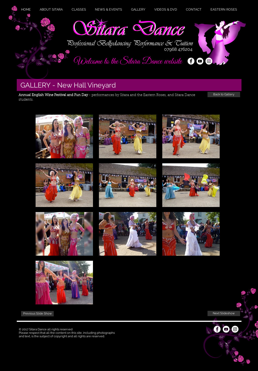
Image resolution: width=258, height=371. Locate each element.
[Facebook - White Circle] (191, 61)
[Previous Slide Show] (37, 313)
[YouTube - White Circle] (199, 61)
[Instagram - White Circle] (208, 61)
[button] (108, 9)
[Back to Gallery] (224, 94)
